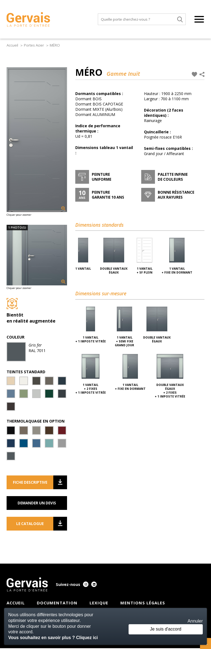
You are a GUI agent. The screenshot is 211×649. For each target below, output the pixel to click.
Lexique (99, 603)
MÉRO (55, 45)
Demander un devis (37, 503)
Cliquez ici (87, 637)
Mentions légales (142, 603)
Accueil (13, 45)
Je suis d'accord (165, 629)
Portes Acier (34, 45)
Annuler (195, 621)
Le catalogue (34, 524)
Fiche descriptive (33, 483)
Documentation (57, 603)
